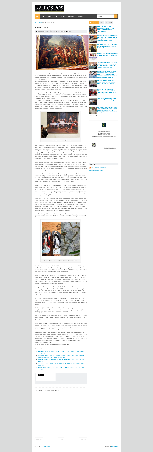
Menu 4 (56, 16)
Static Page (80, 16)
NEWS (69, 31)
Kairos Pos (47, 446)
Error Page (71, 16)
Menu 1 (43, 16)
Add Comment (61, 31)
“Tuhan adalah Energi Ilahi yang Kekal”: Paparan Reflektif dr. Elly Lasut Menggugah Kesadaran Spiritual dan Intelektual (107, 65)
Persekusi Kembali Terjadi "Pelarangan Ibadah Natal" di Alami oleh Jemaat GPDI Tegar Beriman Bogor (106, 92)
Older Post (83, 439)
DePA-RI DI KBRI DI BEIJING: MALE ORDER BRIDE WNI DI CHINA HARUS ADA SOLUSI (106, 82)
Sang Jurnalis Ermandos (98, 167)
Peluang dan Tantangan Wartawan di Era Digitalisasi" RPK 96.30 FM (107, 54)
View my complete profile (96, 170)
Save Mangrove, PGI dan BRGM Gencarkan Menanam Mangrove (107, 99)
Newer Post (39, 439)
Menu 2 (50, 16)
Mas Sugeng (114, 446)
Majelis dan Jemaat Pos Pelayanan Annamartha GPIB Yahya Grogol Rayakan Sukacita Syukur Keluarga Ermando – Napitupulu (107, 110)
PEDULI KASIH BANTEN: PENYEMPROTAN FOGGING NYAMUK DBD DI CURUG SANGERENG (105, 29)
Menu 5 (63, 16)
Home (37, 16)
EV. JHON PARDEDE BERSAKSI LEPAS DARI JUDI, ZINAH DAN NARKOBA (107, 46)
